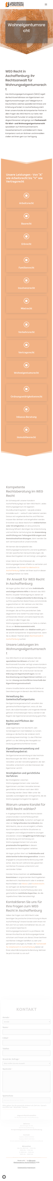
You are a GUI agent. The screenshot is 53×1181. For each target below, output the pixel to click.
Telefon (6, 1059)
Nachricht (8, 1078)
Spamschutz (8, 1104)
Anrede (6, 1029)
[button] (4, 1177)
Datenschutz (22, 1165)
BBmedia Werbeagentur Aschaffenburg (24, 1159)
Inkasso (25, 878)
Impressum (31, 1165)
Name (6, 1038)
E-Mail (6, 1048)
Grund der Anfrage (11, 1069)
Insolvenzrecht (38, 878)
